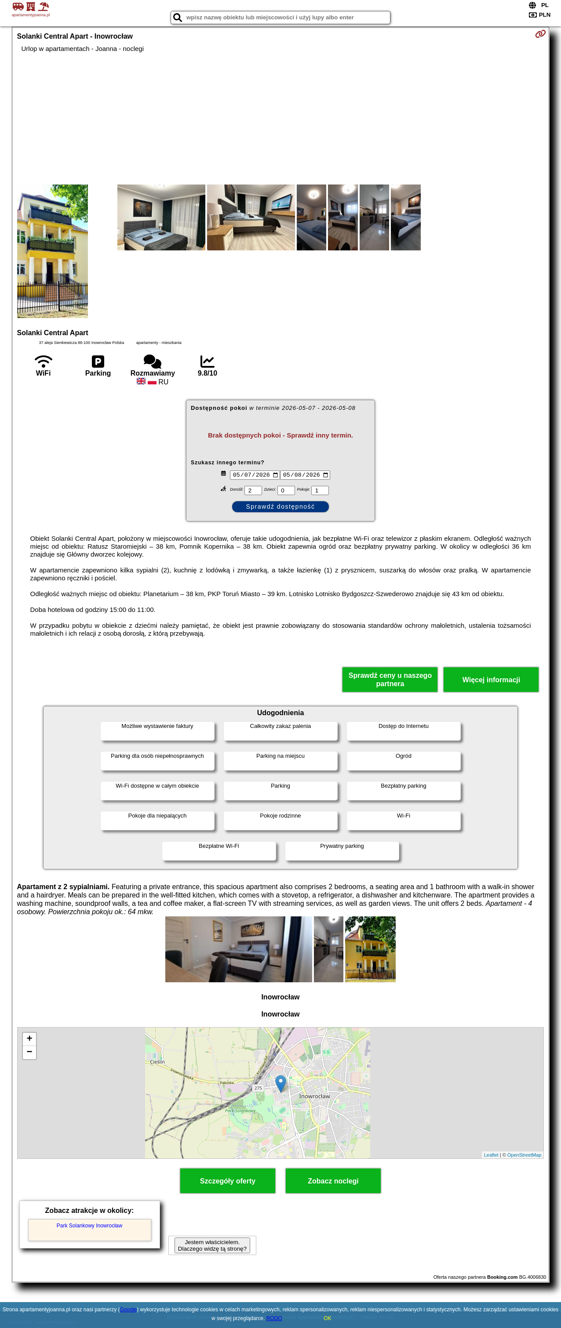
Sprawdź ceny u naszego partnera (390, 680)
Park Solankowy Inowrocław (89, 1226)
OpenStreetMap (524, 1155)
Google (128, 1309)
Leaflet (491, 1155)
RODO (274, 1318)
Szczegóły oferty (227, 1181)
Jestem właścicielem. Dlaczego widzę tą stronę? (212, 1245)
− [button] (29, 1052)
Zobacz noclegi (333, 1181)
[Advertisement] (280, 118)
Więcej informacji (491, 680)
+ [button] (29, 1039)
